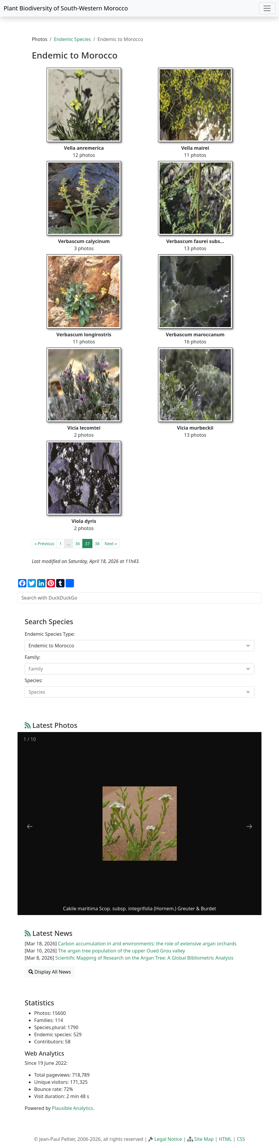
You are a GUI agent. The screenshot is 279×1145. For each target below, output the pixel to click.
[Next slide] (249, 826)
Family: (32, 657)
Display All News (50, 972)
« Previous (44, 543)
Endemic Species (72, 39)
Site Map (204, 1139)
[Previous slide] (29, 826)
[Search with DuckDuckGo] (139, 597)
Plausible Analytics (72, 1108)
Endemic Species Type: (50, 634)
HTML (225, 1139)
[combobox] (139, 645)
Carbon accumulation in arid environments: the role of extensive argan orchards (147, 943)
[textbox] (136, 668)
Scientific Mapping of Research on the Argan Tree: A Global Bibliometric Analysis (144, 958)
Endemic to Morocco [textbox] (51, 645)
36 (77, 543)
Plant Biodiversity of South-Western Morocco (66, 8)
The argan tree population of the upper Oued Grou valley (121, 950)
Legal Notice (168, 1139)
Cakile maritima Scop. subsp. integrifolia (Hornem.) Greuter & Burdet (139, 908)
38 (97, 543)
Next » (111, 543)
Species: (33, 680)
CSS (241, 1139)
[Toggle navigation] (267, 8)
